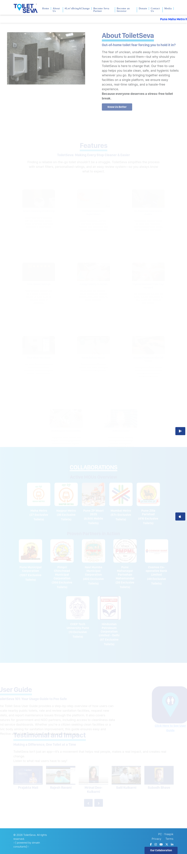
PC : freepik (165, 834)
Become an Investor (123, 9)
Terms (169, 838)
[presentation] (88, 801)
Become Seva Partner (101, 9)
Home (45, 8)
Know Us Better (119, 107)
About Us (56, 9)
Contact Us (155, 9)
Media (168, 8)
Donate (143, 8)
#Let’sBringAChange (77, 8)
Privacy (156, 838)
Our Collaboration (161, 850)
